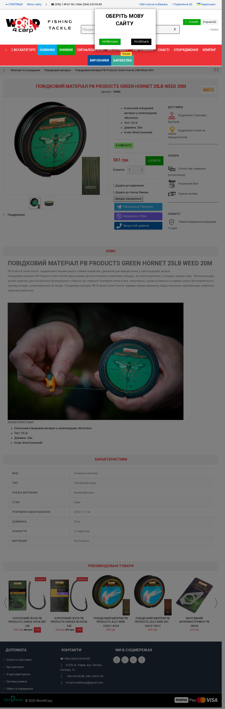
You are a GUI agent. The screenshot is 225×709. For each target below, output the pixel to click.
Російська (141, 41)
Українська (110, 41)
